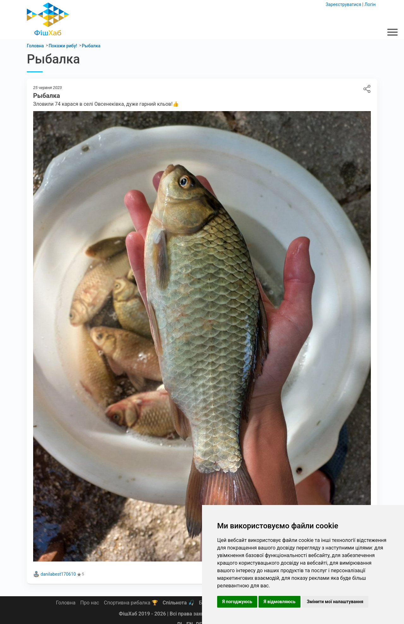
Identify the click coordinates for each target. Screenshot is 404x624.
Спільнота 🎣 (178, 603)
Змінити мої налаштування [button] (335, 601)
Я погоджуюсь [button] (237, 601)
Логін (370, 4)
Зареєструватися (343, 4)
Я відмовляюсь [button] (279, 601)
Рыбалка (367, 89)
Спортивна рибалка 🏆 (131, 603)
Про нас (89, 603)
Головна (65, 603)
